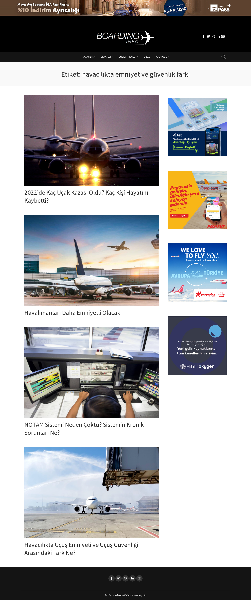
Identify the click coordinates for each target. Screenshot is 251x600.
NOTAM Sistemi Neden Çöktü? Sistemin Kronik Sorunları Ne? (82, 429)
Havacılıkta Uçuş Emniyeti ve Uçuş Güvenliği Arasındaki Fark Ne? (89, 549)
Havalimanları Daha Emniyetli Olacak (78, 313)
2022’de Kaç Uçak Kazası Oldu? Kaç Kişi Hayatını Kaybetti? (81, 197)
